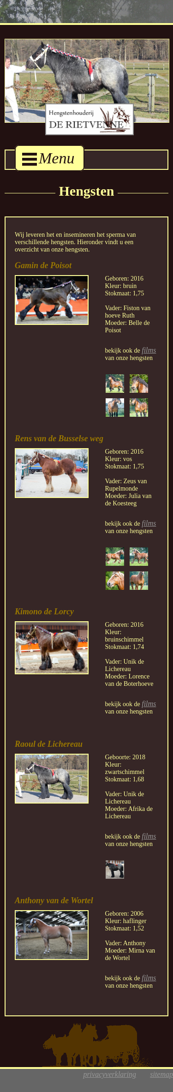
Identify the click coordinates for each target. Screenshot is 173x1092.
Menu (48, 158)
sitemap (161, 1074)
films (149, 350)
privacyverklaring (109, 1074)
